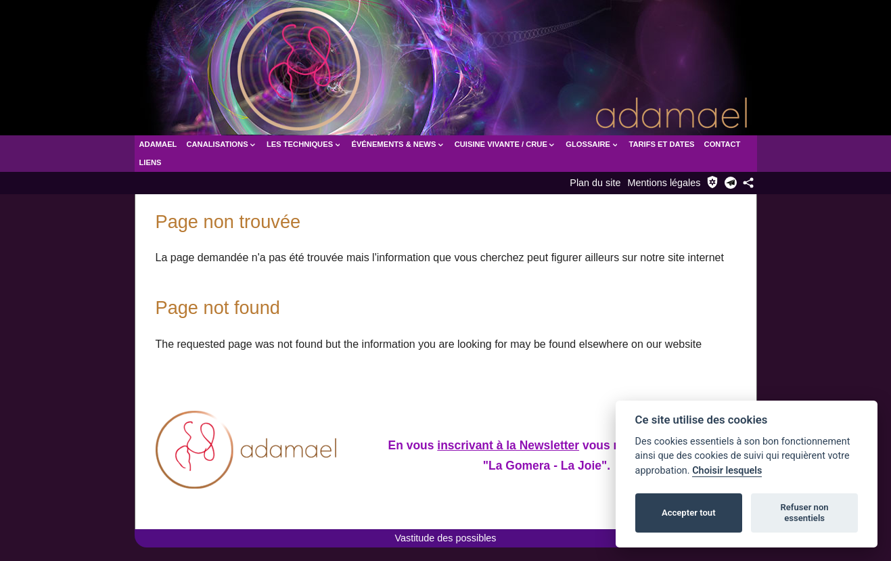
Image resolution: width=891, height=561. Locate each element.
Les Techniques (304, 144)
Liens (150, 162)
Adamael (158, 144)
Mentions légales (664, 182)
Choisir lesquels (727, 470)
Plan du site (595, 182)
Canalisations (221, 144)
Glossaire (592, 144)
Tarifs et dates (661, 144)
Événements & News (397, 144)
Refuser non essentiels (804, 512)
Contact (722, 144)
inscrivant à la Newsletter (508, 445)
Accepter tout (689, 513)
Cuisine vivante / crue (505, 144)
